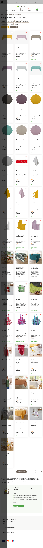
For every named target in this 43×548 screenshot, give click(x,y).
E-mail (14, 506)
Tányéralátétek (11, 21)
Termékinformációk (12, 59)
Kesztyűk (3, 21)
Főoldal (2, 14)
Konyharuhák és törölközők (7, 24)
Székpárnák (18, 21)
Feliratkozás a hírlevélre (18, 510)
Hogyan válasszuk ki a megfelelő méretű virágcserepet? (16, 2)
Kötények (17, 24)
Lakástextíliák (11, 14)
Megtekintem (35, 2)
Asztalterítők (25, 21)
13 (39, 475)
